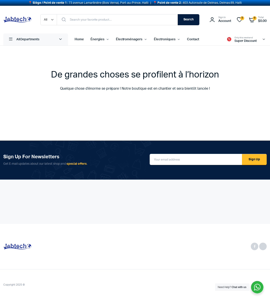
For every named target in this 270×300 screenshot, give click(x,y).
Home (79, 39)
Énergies (97, 39)
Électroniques (165, 39)
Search (188, 19)
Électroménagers (129, 39)
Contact (193, 39)
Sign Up (254, 159)
